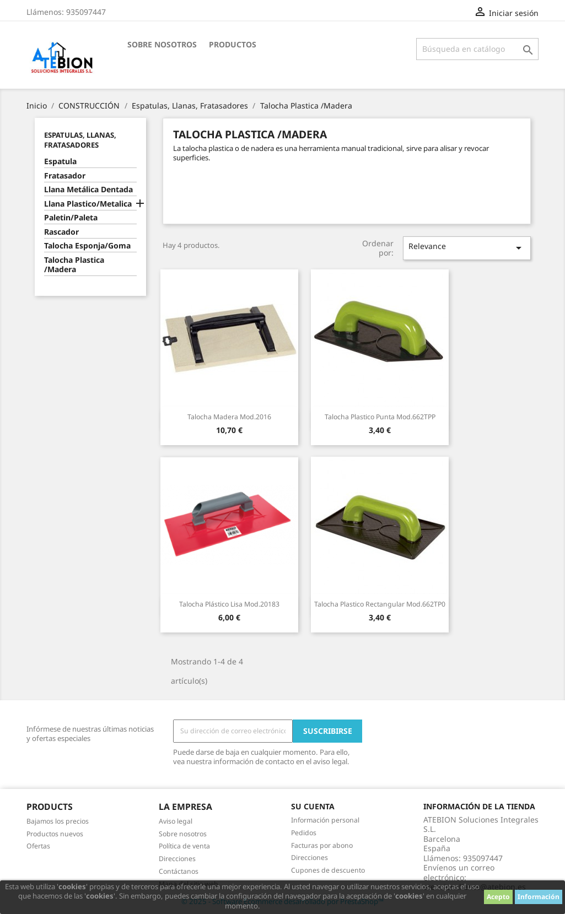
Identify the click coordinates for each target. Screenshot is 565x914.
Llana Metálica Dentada (88, 189)
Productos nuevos (54, 834)
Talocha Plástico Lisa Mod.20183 (229, 604)
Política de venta (184, 846)
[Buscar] (477, 49)
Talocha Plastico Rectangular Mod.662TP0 (379, 604)
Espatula (60, 161)
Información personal (325, 820)
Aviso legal (175, 821)
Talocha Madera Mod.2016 (229, 416)
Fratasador (64, 176)
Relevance (466, 248)
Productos (232, 44)
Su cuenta (313, 806)
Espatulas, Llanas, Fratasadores (80, 140)
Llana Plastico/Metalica (88, 204)
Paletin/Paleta (71, 218)
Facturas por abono (322, 845)
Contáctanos (178, 871)
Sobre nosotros (162, 44)
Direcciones (177, 858)
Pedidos (303, 832)
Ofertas (38, 846)
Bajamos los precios (57, 821)
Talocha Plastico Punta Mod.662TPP (380, 416)
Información (538, 896)
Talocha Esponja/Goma (87, 246)
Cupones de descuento (328, 870)
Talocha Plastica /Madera (74, 265)
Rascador (61, 232)
